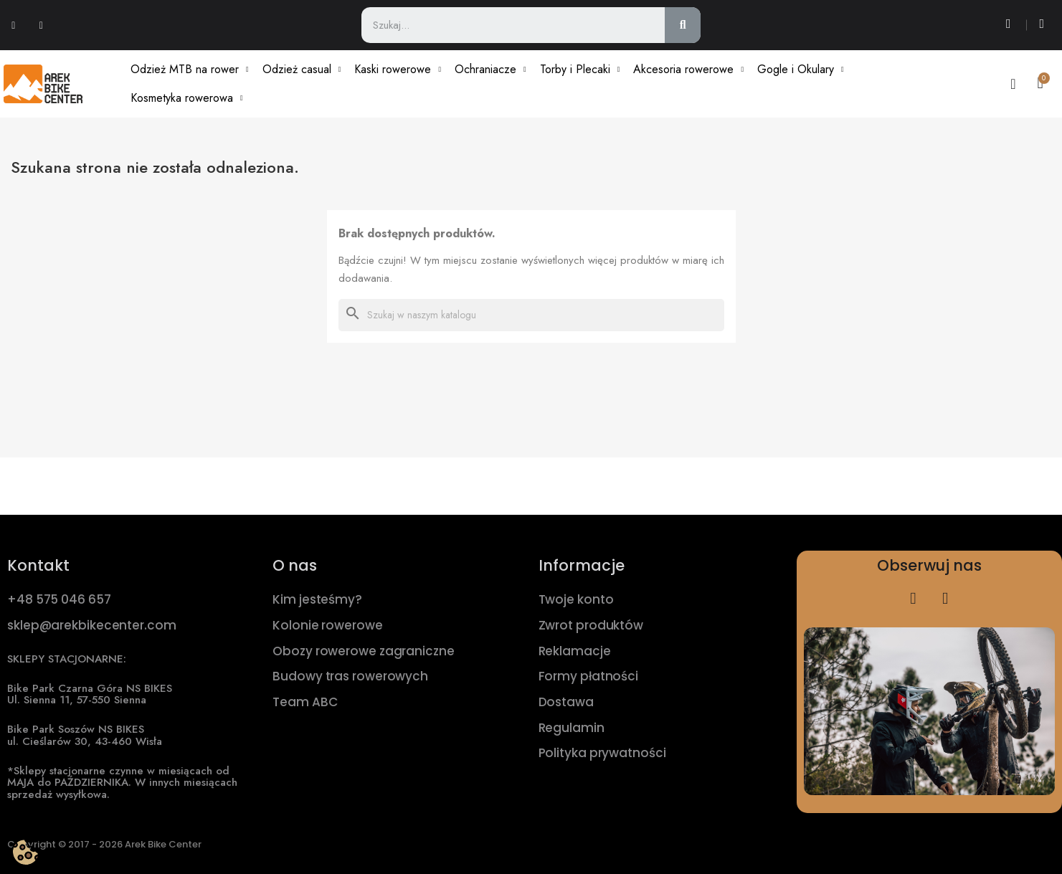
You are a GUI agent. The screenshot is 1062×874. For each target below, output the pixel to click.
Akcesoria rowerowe (688, 69)
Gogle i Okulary (800, 69)
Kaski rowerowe (397, 69)
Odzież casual (301, 69)
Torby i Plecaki (580, 69)
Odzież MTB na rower (190, 69)
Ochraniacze (490, 69)
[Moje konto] (1013, 83)
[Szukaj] (531, 315)
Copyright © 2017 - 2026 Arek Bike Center (104, 844)
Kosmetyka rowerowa (187, 98)
